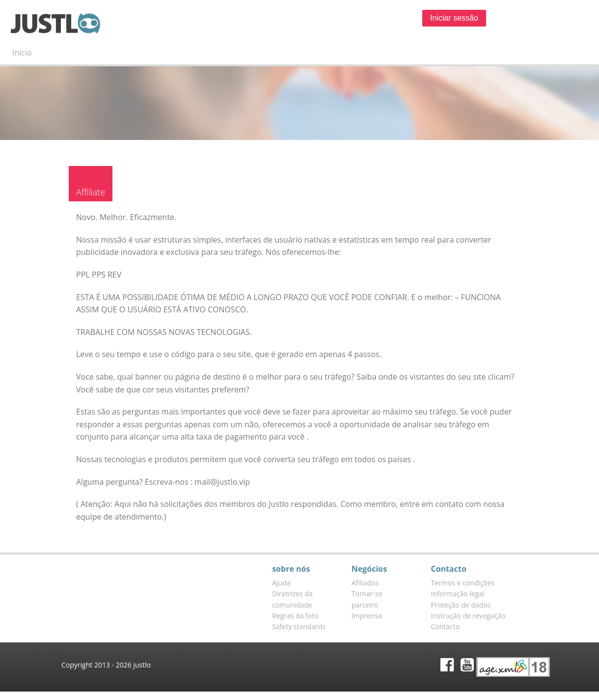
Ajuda (281, 582)
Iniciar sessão (454, 18)
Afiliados (365, 582)
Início (22, 52)
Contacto (445, 626)
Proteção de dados (461, 605)
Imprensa (367, 615)
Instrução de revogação (468, 615)
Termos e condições (463, 582)
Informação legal (458, 593)
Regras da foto (295, 615)
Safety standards (299, 626)
